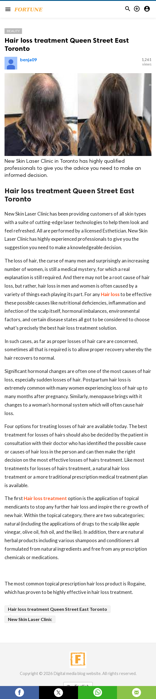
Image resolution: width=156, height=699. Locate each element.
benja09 (28, 59)
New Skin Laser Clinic (30, 619)
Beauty (13, 31)
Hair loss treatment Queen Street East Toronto (57, 609)
